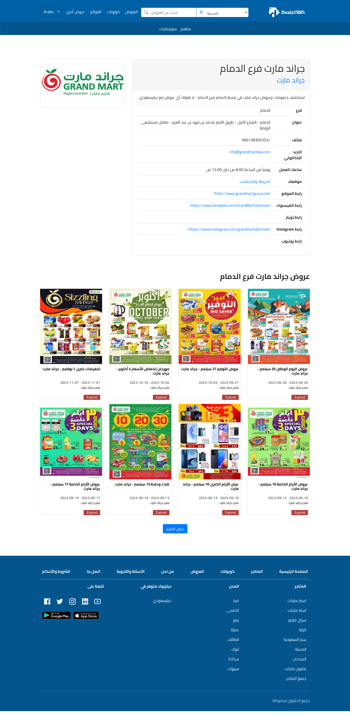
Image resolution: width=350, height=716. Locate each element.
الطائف (233, 644)
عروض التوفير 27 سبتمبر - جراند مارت (210, 371)
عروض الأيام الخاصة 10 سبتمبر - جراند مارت (283, 491)
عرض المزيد (175, 533)
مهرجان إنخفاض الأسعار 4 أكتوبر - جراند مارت (142, 373)
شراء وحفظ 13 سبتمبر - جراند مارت (142, 488)
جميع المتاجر (296, 683)
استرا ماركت (297, 605)
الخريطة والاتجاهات (255, 181)
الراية (302, 634)
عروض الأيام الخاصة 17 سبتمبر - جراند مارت (75, 491)
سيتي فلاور (297, 624)
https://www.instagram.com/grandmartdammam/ (228, 229)
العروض (131, 11)
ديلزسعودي (162, 605)
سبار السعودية (295, 644)
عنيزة (235, 634)
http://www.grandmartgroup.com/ (241, 193)
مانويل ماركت (295, 673)
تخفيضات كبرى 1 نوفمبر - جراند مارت (71, 371)
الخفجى (232, 615)
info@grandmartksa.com (249, 151)
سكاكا (233, 663)
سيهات (233, 673)
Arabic (49, 11)
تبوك (235, 654)
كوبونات (113, 11)
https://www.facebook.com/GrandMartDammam (230, 205)
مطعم (186, 28)
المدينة (300, 654)
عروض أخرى (75, 11)
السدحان (299, 663)
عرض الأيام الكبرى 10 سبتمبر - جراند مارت (211, 491)
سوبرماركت (168, 28)
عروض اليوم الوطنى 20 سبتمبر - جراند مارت (282, 373)
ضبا (236, 605)
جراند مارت (291, 80)
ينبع (236, 624)
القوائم (95, 11)
